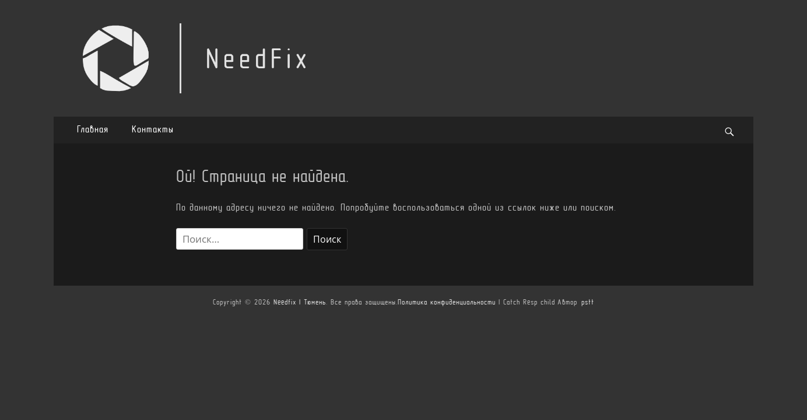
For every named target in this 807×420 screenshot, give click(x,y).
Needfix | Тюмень (299, 302)
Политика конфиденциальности (447, 302)
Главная (92, 130)
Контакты (153, 130)
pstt (587, 302)
